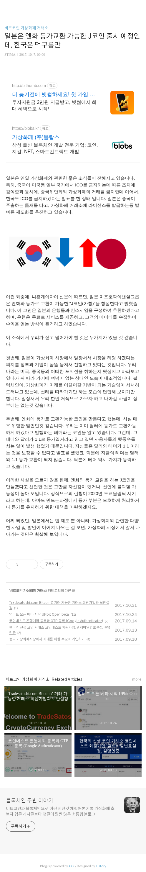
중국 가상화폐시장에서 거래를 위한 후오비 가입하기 (47, 639)
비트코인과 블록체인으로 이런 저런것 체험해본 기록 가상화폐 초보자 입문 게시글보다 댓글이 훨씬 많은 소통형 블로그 (60, 811)
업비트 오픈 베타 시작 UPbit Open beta (39, 614)
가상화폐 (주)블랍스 (35, 137)
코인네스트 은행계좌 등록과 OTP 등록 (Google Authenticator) (56, 621)
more (137, 679)
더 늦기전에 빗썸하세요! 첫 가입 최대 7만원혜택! (53, 94)
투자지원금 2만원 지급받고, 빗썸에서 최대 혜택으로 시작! (54, 105)
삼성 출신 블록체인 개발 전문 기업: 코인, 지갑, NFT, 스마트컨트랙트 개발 (55, 148)
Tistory (101, 866)
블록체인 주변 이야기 (29, 800)
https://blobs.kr (25, 128)
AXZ (71, 866)
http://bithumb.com (29, 85)
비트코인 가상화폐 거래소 (26, 28)
